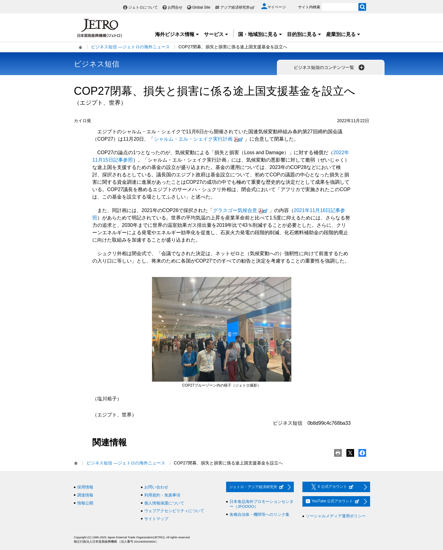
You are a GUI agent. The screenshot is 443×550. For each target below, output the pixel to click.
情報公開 (85, 503)
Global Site (201, 7)
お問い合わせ (156, 487)
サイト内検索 (309, 7)
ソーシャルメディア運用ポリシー (336, 516)
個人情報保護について (164, 503)
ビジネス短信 (96, 64)
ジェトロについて (143, 7)
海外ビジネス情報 (177, 34)
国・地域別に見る (260, 34)
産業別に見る (343, 34)
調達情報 (85, 495)
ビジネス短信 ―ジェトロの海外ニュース (130, 46)
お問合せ (175, 7)
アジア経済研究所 (237, 7)
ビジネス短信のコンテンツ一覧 (330, 67)
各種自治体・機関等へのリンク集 (259, 514)
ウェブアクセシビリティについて (174, 510)
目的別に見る (304, 34)
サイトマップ (156, 518)
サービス (216, 34)
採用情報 (85, 487)
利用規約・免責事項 (162, 495)
